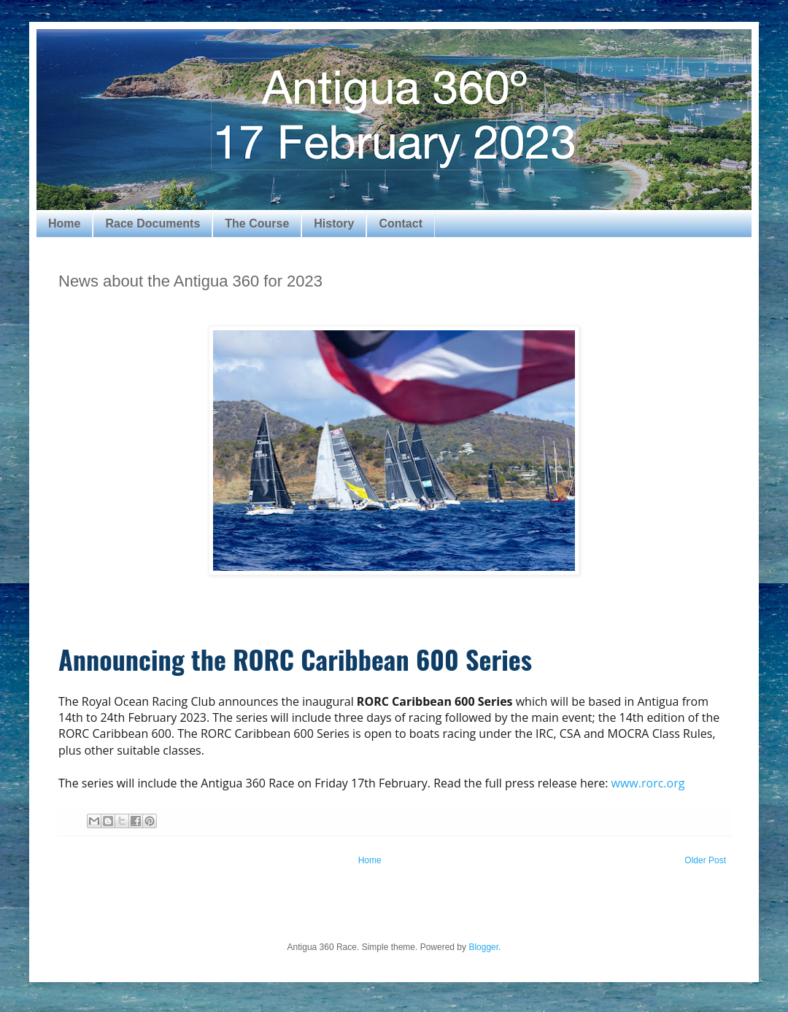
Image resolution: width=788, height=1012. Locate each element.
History (334, 223)
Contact (400, 223)
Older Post (705, 860)
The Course (257, 223)
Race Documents (152, 223)
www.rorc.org (648, 783)
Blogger (483, 947)
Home (64, 223)
